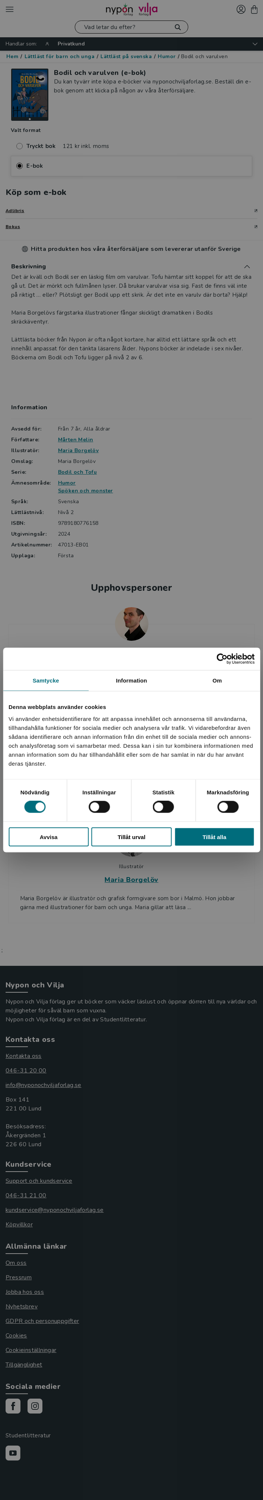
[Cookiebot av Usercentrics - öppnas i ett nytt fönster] (221, 659)
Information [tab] (131, 680)
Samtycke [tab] (46, 680)
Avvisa (49, 836)
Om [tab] (217, 680)
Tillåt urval (131, 836)
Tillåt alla (214, 836)
